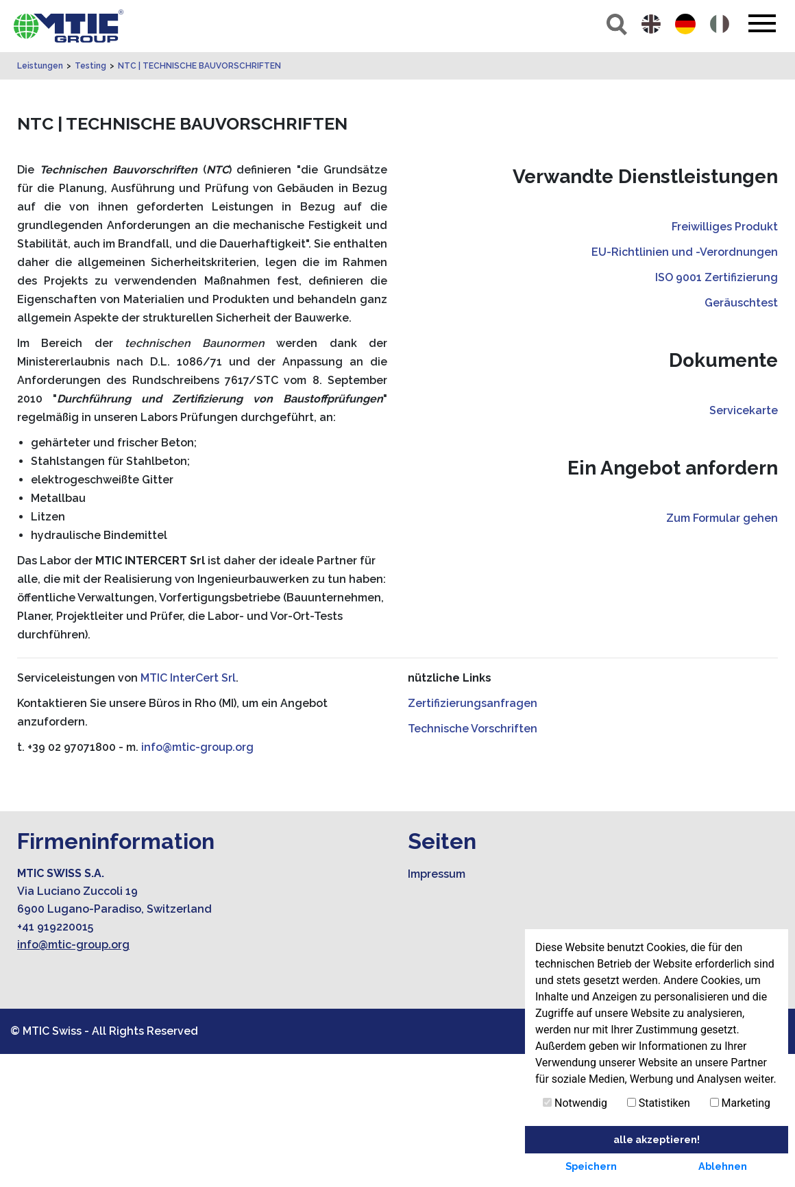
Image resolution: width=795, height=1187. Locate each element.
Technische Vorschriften (472, 861)
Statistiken (658, 1103)
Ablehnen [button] (722, 1166)
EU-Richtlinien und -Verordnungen (684, 385)
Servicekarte (743, 543)
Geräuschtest (741, 435)
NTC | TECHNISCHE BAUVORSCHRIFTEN (199, 199)
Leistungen (40, 199)
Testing (90, 199)
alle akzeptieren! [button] (656, 1139)
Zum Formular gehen (722, 651)
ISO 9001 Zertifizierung (716, 410)
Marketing (740, 1103)
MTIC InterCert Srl (188, 810)
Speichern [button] (591, 1166)
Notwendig (575, 1103)
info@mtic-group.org (197, 880)
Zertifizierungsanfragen (472, 836)
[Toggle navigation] (761, 23)
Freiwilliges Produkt (725, 359)
